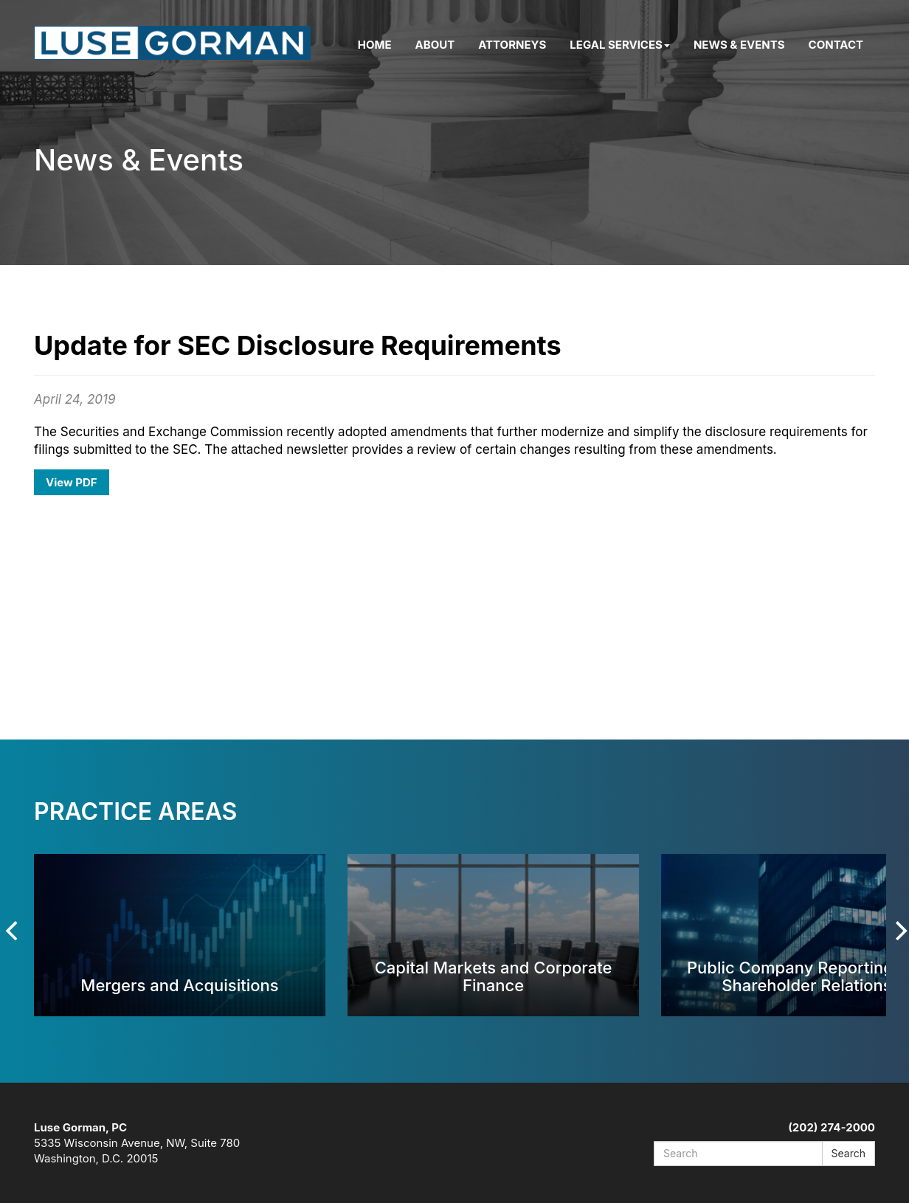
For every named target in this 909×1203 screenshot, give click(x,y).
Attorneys (512, 45)
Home (375, 45)
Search (848, 1153)
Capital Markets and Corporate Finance (493, 976)
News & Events (739, 45)
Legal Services (620, 45)
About (435, 45)
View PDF (71, 482)
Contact (836, 45)
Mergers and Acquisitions (179, 985)
